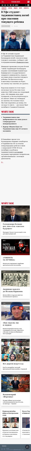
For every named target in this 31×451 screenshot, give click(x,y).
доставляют (18, 152)
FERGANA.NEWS (15, 2)
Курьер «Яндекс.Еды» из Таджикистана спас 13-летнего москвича (15, 129)
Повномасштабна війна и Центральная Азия (10, 413)
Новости (4, 8)
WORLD (16, 5)
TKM (10, 5)
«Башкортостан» (22, 62)
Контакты (4, 445)
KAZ (2, 5)
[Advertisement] (15, 185)
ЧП (12, 26)
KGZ (5, 5)
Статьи (10, 8)
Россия (16, 26)
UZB (13, 5)
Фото (20, 8)
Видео (15, 8)
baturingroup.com (17, 449)
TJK (8, 5)
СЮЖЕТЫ (26, 8)
